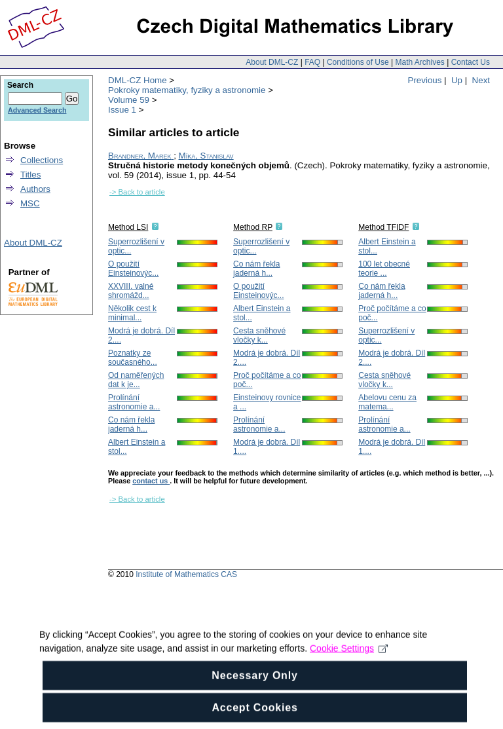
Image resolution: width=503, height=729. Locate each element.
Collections (41, 160)
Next (481, 80)
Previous (425, 80)
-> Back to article (137, 192)
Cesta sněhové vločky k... (259, 335)
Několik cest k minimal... (132, 313)
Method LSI (128, 227)
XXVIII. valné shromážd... (130, 291)
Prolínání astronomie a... (134, 402)
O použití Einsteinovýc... (133, 268)
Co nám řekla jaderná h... (131, 424)
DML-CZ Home (137, 80)
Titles (30, 174)
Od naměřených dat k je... (136, 380)
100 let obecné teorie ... (384, 268)
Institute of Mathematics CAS (186, 574)
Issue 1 (122, 110)
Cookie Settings (349, 666)
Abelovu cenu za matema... (387, 402)
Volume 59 (128, 100)
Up (456, 80)
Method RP (252, 227)
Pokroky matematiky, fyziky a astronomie (186, 90)
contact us (151, 481)
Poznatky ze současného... (132, 357)
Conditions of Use (358, 62)
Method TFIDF (383, 227)
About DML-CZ (272, 62)
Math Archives (419, 62)
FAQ (312, 62)
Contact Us (470, 62)
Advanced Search (37, 110)
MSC (30, 203)
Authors (35, 189)
